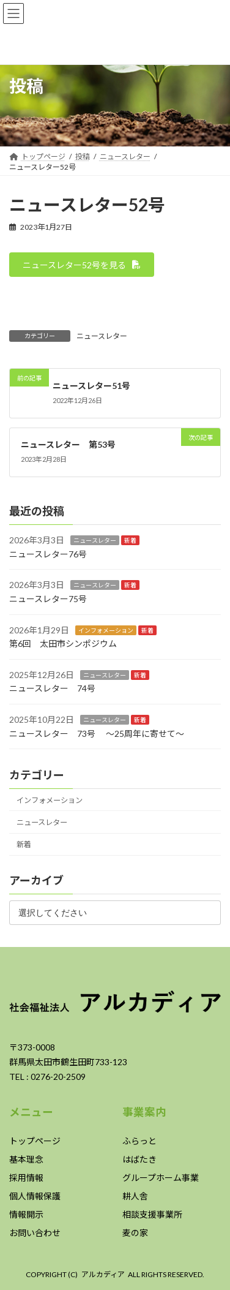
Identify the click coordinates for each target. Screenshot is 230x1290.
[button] (81, 264)
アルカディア (103, 1274)
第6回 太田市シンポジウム (63, 643)
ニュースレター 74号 (52, 689)
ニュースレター (101, 336)
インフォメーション (105, 630)
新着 (130, 541)
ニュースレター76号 (48, 554)
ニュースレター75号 (48, 599)
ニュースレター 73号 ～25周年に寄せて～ (96, 733)
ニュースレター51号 (91, 385)
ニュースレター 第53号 (68, 444)
